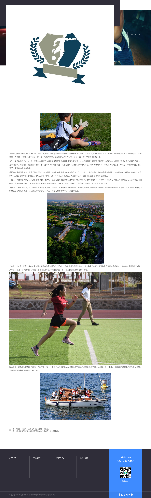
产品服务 (37, 458)
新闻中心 (60, 458)
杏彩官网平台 (50, 495)
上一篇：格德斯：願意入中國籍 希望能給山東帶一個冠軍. (29, 429)
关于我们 (13, 458)
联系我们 (84, 458)
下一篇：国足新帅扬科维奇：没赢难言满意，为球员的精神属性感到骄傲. (34, 431)
